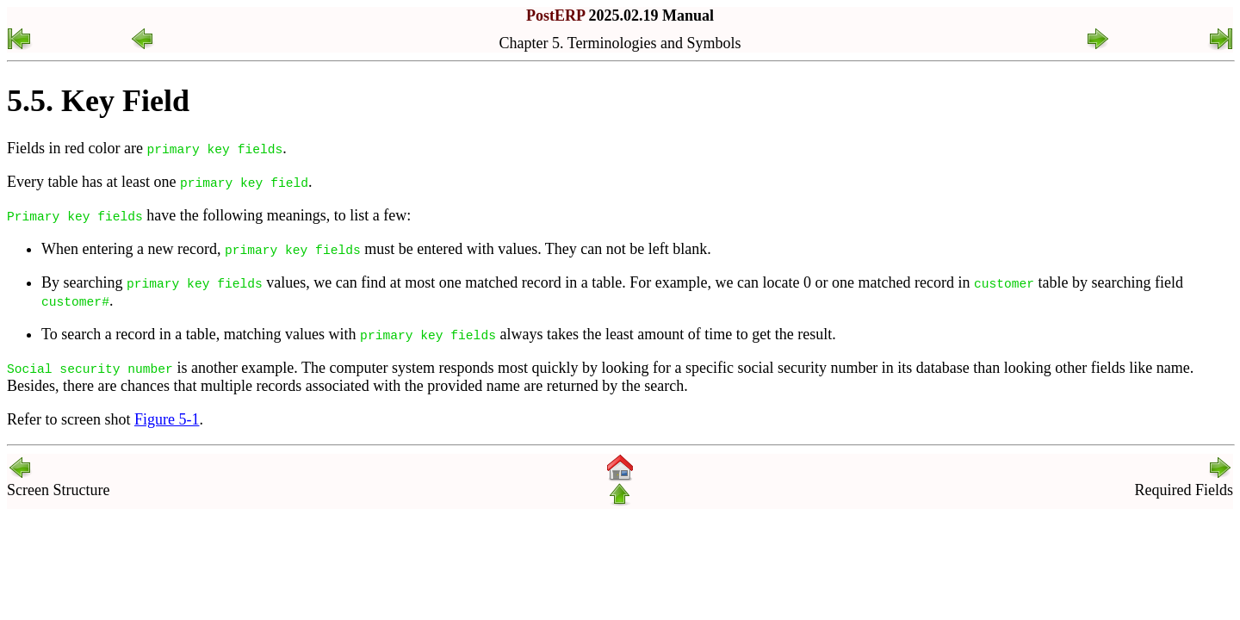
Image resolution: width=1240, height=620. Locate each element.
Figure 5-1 (167, 419)
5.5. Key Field (98, 101)
